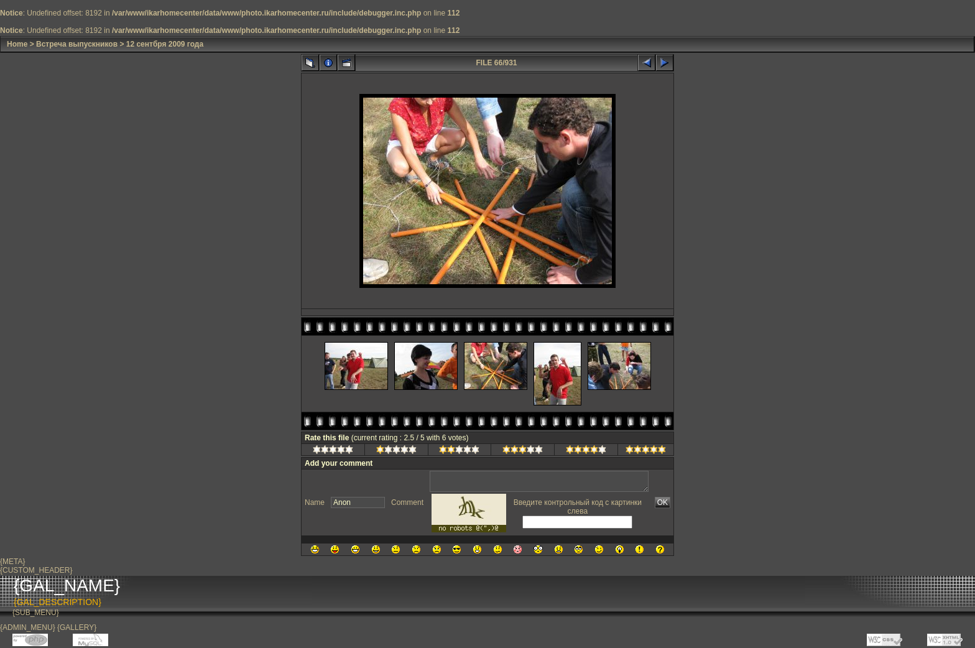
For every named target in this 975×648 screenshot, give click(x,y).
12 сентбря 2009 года (164, 44)
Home (17, 44)
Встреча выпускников (77, 44)
